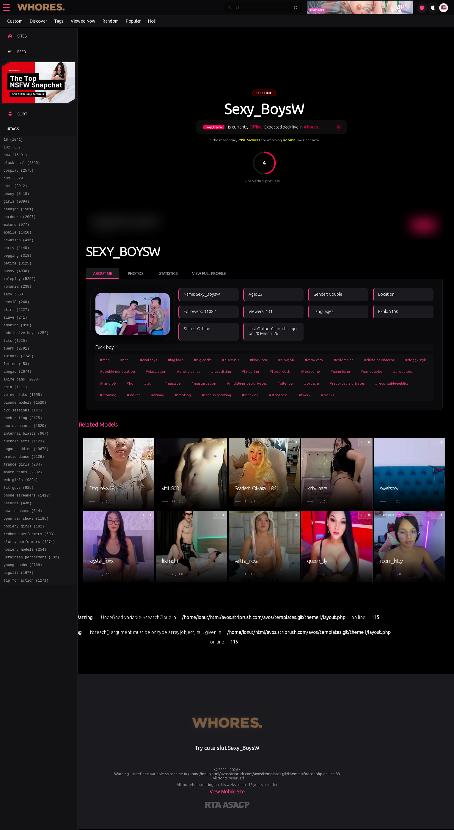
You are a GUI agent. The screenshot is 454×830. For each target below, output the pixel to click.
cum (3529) (14, 183)
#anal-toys (148, 360)
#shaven (134, 395)
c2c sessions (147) (23, 442)
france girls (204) (23, 502)
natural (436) (18, 545)
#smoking (183, 395)
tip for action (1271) (26, 632)
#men (105, 360)
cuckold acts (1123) (24, 476)
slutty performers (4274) (29, 588)
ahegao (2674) (18, 399)
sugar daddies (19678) (26, 485)
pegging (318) (18, 269)
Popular (133, 21)
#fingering (250, 371)
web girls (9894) (21, 519)
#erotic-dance (188, 371)
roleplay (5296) (20, 295)
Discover (38, 21)
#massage (172, 383)
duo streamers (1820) (25, 459)
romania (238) (18, 304)
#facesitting (221, 371)
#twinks (327, 395)
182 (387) (13, 148)
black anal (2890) (22, 166)
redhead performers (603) (29, 580)
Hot (151, 21)
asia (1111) (15, 416)
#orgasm (311, 383)
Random (110, 21)
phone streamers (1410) (27, 537)
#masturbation (203, 383)
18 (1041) (13, 140)
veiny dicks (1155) (23, 424)
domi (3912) (15, 192)
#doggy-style (416, 360)
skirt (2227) (16, 330)
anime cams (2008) (22, 407)
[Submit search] (296, 8)
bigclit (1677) (19, 623)
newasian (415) (19, 252)
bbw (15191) (15, 157)
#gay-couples (371, 371)
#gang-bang (340, 371)
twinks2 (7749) (19, 381)
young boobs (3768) (23, 614)
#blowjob (286, 360)
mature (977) (16, 235)
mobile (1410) (18, 243)
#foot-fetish (280, 371)
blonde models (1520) (25, 433)
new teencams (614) (23, 554)
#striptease (278, 395)
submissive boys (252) (26, 355)
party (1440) (16, 261)
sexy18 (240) (16, 321)
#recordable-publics (391, 383)
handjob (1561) (19, 217)
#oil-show (285, 383)
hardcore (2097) (20, 226)
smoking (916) (18, 347)
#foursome (310, 371)
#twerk (304, 395)
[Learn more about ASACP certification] (236, 806)
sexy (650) (14, 312)
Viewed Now (83, 21)
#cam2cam (314, 360)
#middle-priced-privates (247, 383)
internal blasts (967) (26, 468)
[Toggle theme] (433, 8)
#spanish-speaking (216, 395)
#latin (149, 383)
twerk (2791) (16, 373)
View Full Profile (209, 273)
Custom (14, 21)
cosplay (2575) (19, 174)
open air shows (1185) (26, 563)
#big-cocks (202, 360)
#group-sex (402, 371)
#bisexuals (230, 360)
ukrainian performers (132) (31, 606)
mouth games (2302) (23, 511)
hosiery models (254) (25, 597)
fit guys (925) (19, 528)
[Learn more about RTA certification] (214, 806)
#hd (130, 383)
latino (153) (16, 390)
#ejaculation (156, 371)
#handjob (108, 383)
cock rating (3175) (23, 450)
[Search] (259, 7)
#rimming (108, 395)
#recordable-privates (347, 383)
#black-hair (259, 360)
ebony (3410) (16, 200)
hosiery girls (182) (24, 571)
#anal (124, 360)
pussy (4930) (16, 286)
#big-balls (175, 360)
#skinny (157, 395)
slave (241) (15, 338)
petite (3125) (18, 278)
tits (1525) (15, 364)
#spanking (250, 395)
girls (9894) (16, 209)
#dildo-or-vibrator (379, 360)
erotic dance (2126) (24, 494)
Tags (58, 21)
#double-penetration (117, 371)
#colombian (344, 360)
